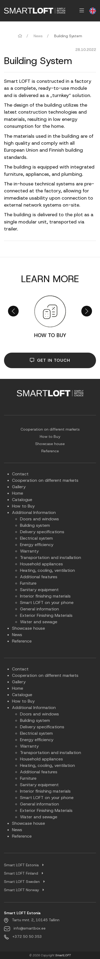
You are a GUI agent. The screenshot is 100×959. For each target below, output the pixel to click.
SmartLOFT (63, 955)
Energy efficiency (36, 544)
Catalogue (22, 499)
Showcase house (50, 443)
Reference (50, 451)
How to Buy (50, 436)
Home (17, 493)
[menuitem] (34, 10)
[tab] (50, 865)
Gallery (19, 487)
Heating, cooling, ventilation (47, 570)
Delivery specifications (42, 532)
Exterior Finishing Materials (46, 615)
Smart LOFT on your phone (47, 602)
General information (39, 609)
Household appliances (41, 564)
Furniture (28, 583)
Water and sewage (38, 622)
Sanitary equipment (39, 589)
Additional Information (34, 512)
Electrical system (36, 538)
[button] (13, 311)
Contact (20, 474)
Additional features (38, 577)
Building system (35, 525)
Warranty (29, 551)
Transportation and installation (50, 557)
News (38, 35)
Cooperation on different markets (50, 429)
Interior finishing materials (45, 596)
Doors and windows (39, 519)
